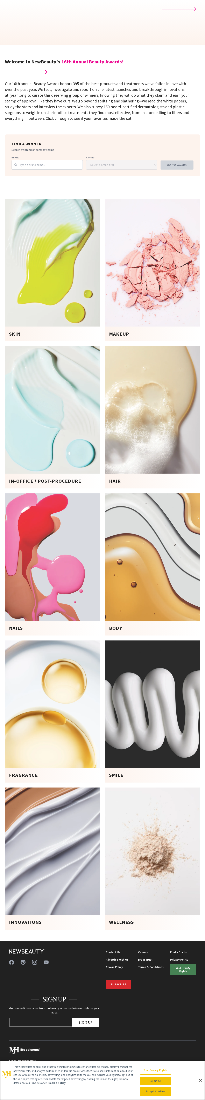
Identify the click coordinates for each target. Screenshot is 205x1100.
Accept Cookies (155, 1091)
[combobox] (47, 165)
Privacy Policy (179, 959)
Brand (16, 157)
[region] (102, 1080)
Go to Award (177, 165)
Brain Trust (145, 959)
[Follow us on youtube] (46, 962)
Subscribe (118, 984)
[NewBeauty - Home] (27, 951)
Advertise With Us (117, 959)
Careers (143, 952)
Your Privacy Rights (183, 969)
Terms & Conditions (151, 967)
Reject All (155, 1081)
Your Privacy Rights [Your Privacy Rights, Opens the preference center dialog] (155, 1070)
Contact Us (113, 952)
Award (90, 157)
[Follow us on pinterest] (23, 962)
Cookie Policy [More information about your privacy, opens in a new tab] (57, 1083)
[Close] (200, 1080)
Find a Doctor (179, 952)
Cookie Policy (114, 967)
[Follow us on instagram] (34, 962)
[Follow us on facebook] (11, 962)
